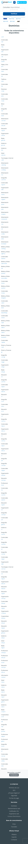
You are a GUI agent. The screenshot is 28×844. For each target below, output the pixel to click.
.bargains (3, 298)
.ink (2, 268)
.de (2, 721)
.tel (2, 76)
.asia (2, 81)
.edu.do (3, 125)
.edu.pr (3, 623)
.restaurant (4, 219)
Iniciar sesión (22, 2)
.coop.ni (3, 711)
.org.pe (3, 470)
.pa (2, 519)
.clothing (3, 248)
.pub (2, 209)
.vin (2, 229)
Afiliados (14, 834)
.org (2, 47)
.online (3, 761)
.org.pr (3, 559)
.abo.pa (3, 657)
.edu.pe (3, 475)
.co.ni (2, 716)
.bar (2, 111)
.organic (3, 199)
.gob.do (3, 140)
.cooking (3, 170)
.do (2, 106)
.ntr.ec (2, 746)
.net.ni (2, 707)
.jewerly (3, 273)
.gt (1, 352)
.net (2, 42)
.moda (3, 293)
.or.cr (2, 411)
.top (2, 726)
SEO (14, 790)
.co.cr (2, 401)
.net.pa (3, 643)
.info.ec (3, 672)
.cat (2, 56)
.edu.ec (3, 391)
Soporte (14, 837)
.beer (2, 115)
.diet (2, 189)
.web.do (3, 155)
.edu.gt (5, 21)
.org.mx (3, 184)
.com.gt (11, 18)
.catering (3, 165)
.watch (3, 332)
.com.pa (3, 514)
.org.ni (2, 697)
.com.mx (3, 179)
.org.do (3, 130)
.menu (3, 194)
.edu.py (3, 603)
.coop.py (3, 613)
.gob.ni (3, 702)
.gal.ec (2, 741)
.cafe (2, 160)
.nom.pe (3, 480)
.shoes (3, 317)
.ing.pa (2, 647)
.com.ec (3, 381)
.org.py (3, 608)
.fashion (3, 258)
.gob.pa (3, 633)
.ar (1, 751)
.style (2, 322)
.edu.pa (3, 618)
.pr (2, 549)
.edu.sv (3, 450)
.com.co (3, 421)
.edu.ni (3, 692)
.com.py (3, 598)
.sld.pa (3, 638)
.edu (2, 766)
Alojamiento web (14, 814)
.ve (2, 574)
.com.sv (3, 441)
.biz (2, 86)
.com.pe (3, 465)
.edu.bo (3, 588)
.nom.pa (3, 667)
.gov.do (3, 145)
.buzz (2, 485)
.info (2, 51)
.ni (1, 529)
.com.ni (3, 534)
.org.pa (3, 628)
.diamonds (4, 263)
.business (3, 337)
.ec (2, 377)
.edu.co (3, 431)
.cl (1, 455)
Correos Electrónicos (14, 816)
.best (2, 308)
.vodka (3, 234)
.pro (2, 66)
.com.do (3, 120)
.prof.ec (3, 731)
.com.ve (3, 569)
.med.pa (3, 652)
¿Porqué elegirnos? (14, 793)
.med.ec (3, 677)
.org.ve (3, 579)
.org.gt (12, 21)
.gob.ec (3, 524)
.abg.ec (3, 736)
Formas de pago (14, 798)
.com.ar (3, 756)
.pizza (2, 204)
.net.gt (18, 18)
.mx (2, 175)
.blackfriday (4, 313)
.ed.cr (2, 406)
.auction (3, 288)
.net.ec (3, 687)
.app (2, 564)
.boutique (3, 244)
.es (2, 510)
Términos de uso (14, 788)
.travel (2, 61)
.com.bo (3, 544)
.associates (4, 278)
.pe (2, 460)
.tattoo (3, 327)
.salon (2, 303)
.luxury (3, 283)
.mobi (2, 101)
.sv (2, 436)
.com (2, 37)
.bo (2, 539)
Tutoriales (14, 827)
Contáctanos (14, 775)
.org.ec (3, 386)
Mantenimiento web (14, 808)
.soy (2, 224)
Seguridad (14, 795)
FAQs (14, 824)
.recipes (3, 214)
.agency (3, 253)
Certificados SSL (14, 811)
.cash (2, 347)
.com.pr (3, 554)
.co (2, 416)
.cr (1, 396)
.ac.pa (2, 662)
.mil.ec (2, 682)
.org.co (3, 426)
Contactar (14, 840)
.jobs (2, 96)
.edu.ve (3, 583)
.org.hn (3, 505)
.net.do (3, 135)
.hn (2, 490)
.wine (2, 239)
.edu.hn (3, 500)
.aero (2, 71)
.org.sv (3, 445)
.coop (2, 91)
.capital (3, 342)
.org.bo (3, 593)
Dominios (14, 806)
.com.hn (3, 495)
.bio (2, 150)
